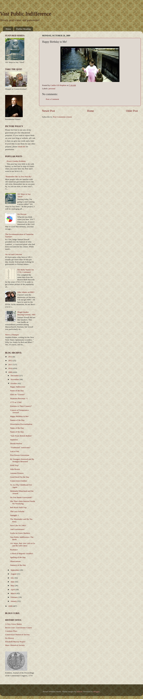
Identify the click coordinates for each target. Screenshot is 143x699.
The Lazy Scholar (17, 511)
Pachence (14, 550)
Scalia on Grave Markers (20, 533)
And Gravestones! (17, 529)
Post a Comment (52, 99)
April (13, 589)
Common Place (11, 631)
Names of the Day (17, 420)
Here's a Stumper (12, 335)
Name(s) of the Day (18, 565)
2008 (10, 606)
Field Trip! (14, 465)
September (15, 570)
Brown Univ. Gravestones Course (18, 628)
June (13, 582)
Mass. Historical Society (15, 645)
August (14, 574)
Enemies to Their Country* (21, 406)
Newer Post (48, 110)
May (13, 585)
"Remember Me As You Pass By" (18, 176)
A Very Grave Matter (13, 624)
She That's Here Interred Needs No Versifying (22, 502)
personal (52, 88)
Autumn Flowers (17, 473)
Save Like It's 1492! (18, 525)
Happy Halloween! (17, 387)
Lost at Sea (14, 451)
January (14, 601)
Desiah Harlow (16, 443)
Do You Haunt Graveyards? (21, 497)
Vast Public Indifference (25, 14)
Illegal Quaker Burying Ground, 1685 (26, 313)
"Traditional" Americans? (20, 447)
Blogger (96, 691)
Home (8, 29)
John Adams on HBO (25, 292)
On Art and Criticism (13, 254)
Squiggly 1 (14, 515)
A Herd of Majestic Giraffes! (21, 553)
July (12, 578)
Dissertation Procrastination (21, 424)
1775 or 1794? (16, 402)
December (15, 375)
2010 (10, 368)
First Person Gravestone (19, 455)
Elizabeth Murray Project (15, 642)
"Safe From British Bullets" (21, 436)
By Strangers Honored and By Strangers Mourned (22, 460)
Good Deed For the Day (19, 477)
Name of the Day (17, 391)
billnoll (79, 691)
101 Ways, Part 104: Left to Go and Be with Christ (22, 544)
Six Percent (21, 214)
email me (21, 146)
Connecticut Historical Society (17, 634)
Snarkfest (14, 440)
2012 (10, 360)
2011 (10, 364)
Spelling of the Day (18, 557)
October (14, 383)
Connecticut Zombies (18, 481)
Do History (9, 638)
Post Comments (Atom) (62, 117)
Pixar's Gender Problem (16, 161)
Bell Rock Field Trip (18, 507)
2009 (10, 372)
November (15, 379)
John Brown (15, 469)
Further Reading (23, 29)
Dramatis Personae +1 (19, 398)
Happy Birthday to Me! (19, 416)
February (14, 597)
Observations (15, 561)
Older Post (132, 110)
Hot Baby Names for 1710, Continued (25, 271)
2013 (10, 357)
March (13, 593)
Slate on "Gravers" (17, 394)
